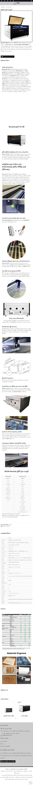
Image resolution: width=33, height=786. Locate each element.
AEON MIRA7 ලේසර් (7, 524)
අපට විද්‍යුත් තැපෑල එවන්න (8, 56)
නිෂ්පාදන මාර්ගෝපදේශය (7, 771)
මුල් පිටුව (3, 7)
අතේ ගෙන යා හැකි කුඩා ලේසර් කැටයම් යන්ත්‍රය (19, 777)
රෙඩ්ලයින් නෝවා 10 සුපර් (8, 715)
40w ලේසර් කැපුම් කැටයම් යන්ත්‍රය (20, 779)
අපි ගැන (2, 743)
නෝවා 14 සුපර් (6, 526)
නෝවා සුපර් (8, 7)
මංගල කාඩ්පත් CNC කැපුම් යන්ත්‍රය (8, 775)
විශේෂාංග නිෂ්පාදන (17, 771)
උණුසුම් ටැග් (26, 771)
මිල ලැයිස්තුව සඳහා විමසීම (8, 761)
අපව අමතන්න (3, 741)
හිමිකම (8, 769)
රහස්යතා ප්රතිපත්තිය (5, 746)
